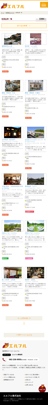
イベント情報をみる (9, 377)
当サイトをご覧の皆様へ (32, 374)
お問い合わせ (29, 385)
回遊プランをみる (9, 374)
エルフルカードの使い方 (32, 377)
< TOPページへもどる (24, 335)
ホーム (2, 12)
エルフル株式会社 (12, 396)
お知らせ (27, 379)
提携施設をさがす (10, 12)
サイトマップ (29, 382)
